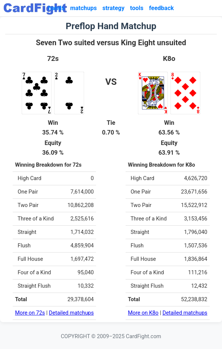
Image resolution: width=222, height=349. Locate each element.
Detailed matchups (71, 313)
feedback (161, 8)
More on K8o (143, 313)
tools (137, 8)
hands (56, 8)
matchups (83, 8)
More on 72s (30, 313)
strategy (113, 8)
